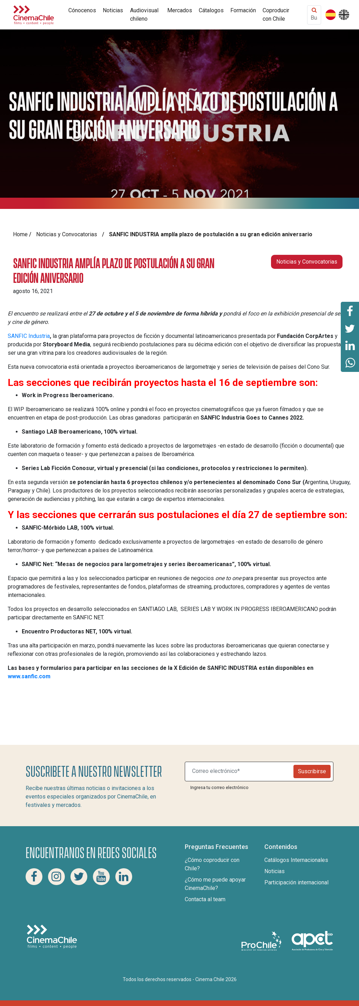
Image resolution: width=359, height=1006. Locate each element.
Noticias (113, 10)
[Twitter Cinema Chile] (78, 876)
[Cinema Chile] (33, 14)
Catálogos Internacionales (296, 860)
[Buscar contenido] (314, 18)
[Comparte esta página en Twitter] (350, 328)
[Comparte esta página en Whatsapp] (350, 363)
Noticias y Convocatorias (66, 234)
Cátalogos (211, 10)
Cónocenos (82, 10)
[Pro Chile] (262, 940)
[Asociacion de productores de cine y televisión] (312, 940)
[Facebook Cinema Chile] (34, 876)
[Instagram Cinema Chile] (56, 876)
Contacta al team (205, 899)
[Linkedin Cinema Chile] (123, 876)
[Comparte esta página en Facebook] (350, 310)
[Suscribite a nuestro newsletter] (240, 771)
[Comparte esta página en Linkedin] (350, 345)
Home (20, 234)
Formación (243, 10)
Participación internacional (296, 882)
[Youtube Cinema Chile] (101, 876)
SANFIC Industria (29, 336)
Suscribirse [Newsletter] (312, 771)
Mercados (179, 10)
